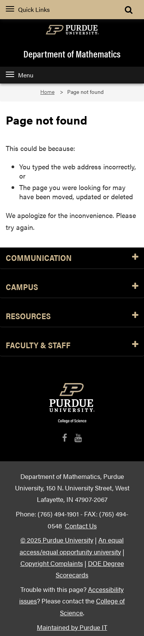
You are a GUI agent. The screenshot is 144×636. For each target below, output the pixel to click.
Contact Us (81, 525)
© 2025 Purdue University (56, 539)
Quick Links (28, 9)
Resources (72, 316)
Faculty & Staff (72, 345)
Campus (72, 287)
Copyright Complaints (51, 563)
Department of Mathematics (72, 53)
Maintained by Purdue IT (72, 627)
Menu (19, 74)
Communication (72, 258)
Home (47, 91)
